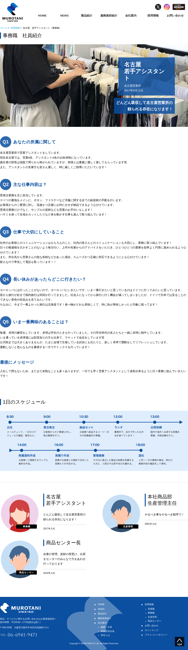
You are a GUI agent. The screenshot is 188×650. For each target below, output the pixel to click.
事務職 (151, 613)
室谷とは (105, 635)
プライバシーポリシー (156, 634)
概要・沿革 (106, 627)
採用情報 (153, 15)
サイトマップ (151, 630)
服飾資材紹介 (108, 15)
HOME (42, 15)
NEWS (64, 15)
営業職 (151, 609)
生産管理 (152, 617)
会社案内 (130, 15)
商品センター (154, 621)
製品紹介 (86, 15)
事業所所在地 (107, 631)
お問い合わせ (175, 15)
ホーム (3, 28)
